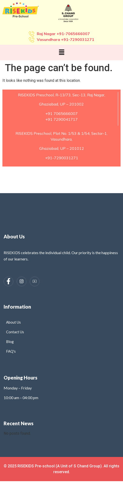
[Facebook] (8, 281)
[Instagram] (21, 281)
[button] (61, 52)
